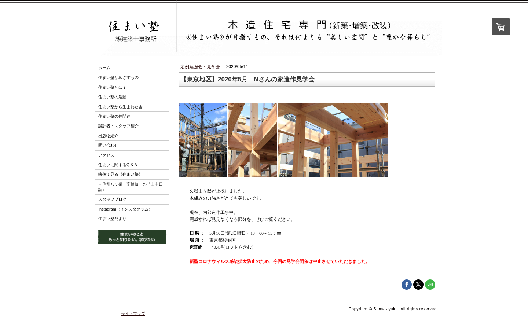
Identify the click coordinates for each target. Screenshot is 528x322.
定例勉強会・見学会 (200, 66)
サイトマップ (133, 313)
